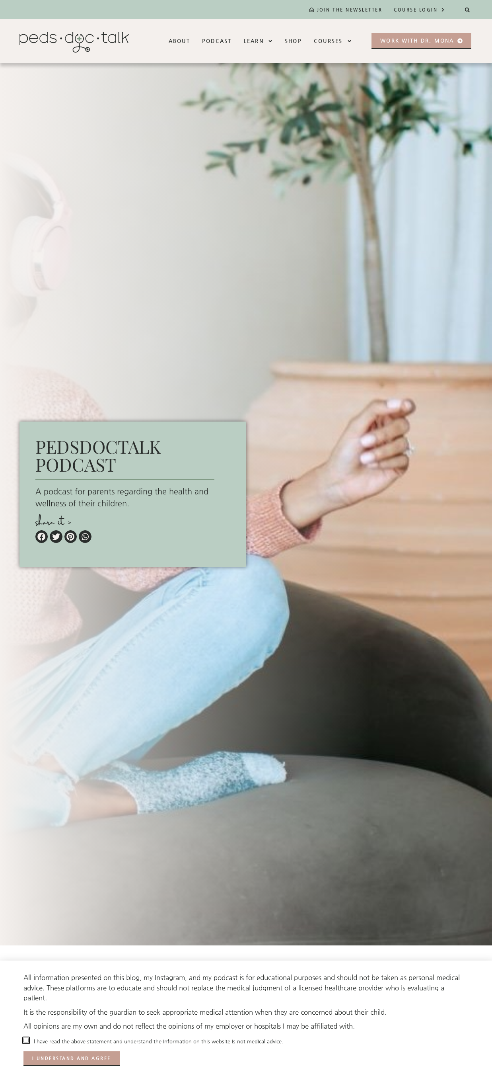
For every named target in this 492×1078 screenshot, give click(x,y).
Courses (333, 41)
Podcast (217, 41)
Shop (293, 41)
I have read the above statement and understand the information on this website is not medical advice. (157, 1041)
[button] (467, 10)
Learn (258, 41)
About (179, 41)
